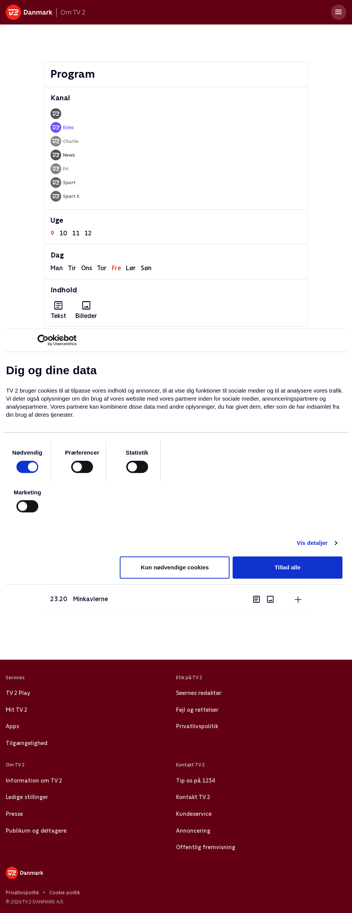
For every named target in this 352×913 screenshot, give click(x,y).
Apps (12, 726)
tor (102, 268)
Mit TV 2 (16, 710)
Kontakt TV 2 (193, 797)
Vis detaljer (312, 543)
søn (146, 268)
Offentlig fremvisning (205, 847)
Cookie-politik (64, 892)
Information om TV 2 (34, 781)
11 (76, 233)
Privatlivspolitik (197, 726)
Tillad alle (287, 567)
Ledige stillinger (27, 797)
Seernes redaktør (199, 693)
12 (88, 233)
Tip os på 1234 (195, 781)
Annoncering (193, 831)
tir (72, 268)
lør (131, 268)
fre (116, 268)
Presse (14, 814)
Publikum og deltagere (36, 831)
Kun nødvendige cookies (175, 567)
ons (86, 268)
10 (63, 233)
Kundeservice (194, 814)
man (57, 268)
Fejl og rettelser (197, 710)
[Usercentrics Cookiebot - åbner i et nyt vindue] (43, 340)
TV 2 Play (18, 693)
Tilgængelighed (26, 743)
